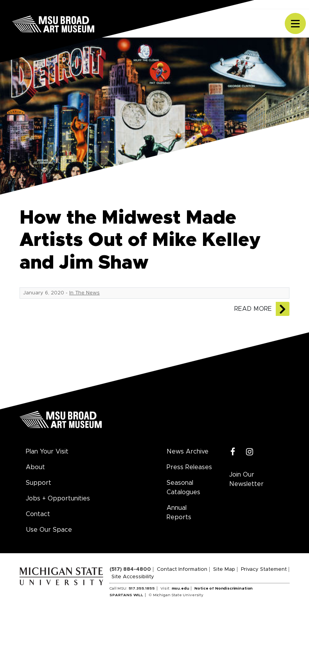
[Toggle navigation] (295, 23)
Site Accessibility (132, 576)
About (35, 467)
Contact (38, 514)
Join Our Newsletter (246, 479)
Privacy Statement (264, 569)
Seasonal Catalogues (183, 487)
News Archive (187, 451)
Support (38, 483)
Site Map (224, 569)
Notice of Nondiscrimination (223, 588)
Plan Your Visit (47, 451)
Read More (253, 309)
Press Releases (189, 467)
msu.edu (180, 588)
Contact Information (182, 569)
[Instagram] (249, 452)
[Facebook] (233, 452)
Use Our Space (49, 530)
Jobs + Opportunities (58, 498)
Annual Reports (179, 512)
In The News (84, 293)
